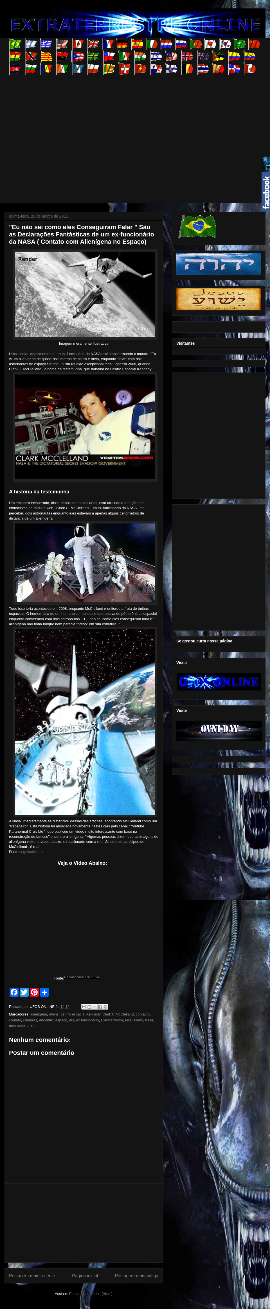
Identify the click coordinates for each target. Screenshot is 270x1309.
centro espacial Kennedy (80, 1014)
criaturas (30, 1020)
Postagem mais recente (32, 1275)
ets (71, 1020)
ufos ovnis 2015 (22, 1026)
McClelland (134, 1020)
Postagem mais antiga (136, 1275)
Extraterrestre (112, 1020)
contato (15, 1020)
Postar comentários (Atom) (90, 1294)
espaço (61, 1020)
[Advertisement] (59, 134)
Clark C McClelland (118, 1014)
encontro (46, 1020)
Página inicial (85, 1275)
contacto (143, 1014)
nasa (149, 1020)
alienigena (38, 1014)
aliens (53, 1014)
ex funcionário (87, 1020)
